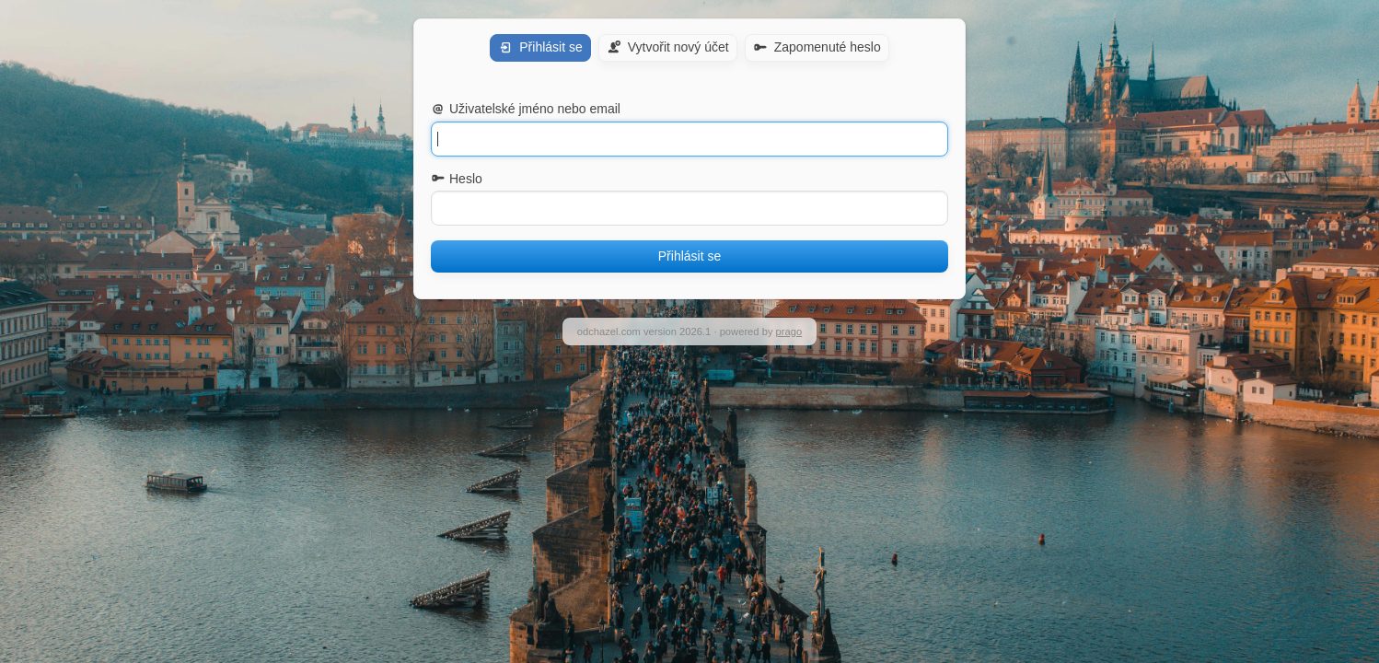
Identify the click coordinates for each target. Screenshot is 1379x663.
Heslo (456, 178)
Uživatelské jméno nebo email (525, 108)
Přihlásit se (689, 256)
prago (789, 331)
